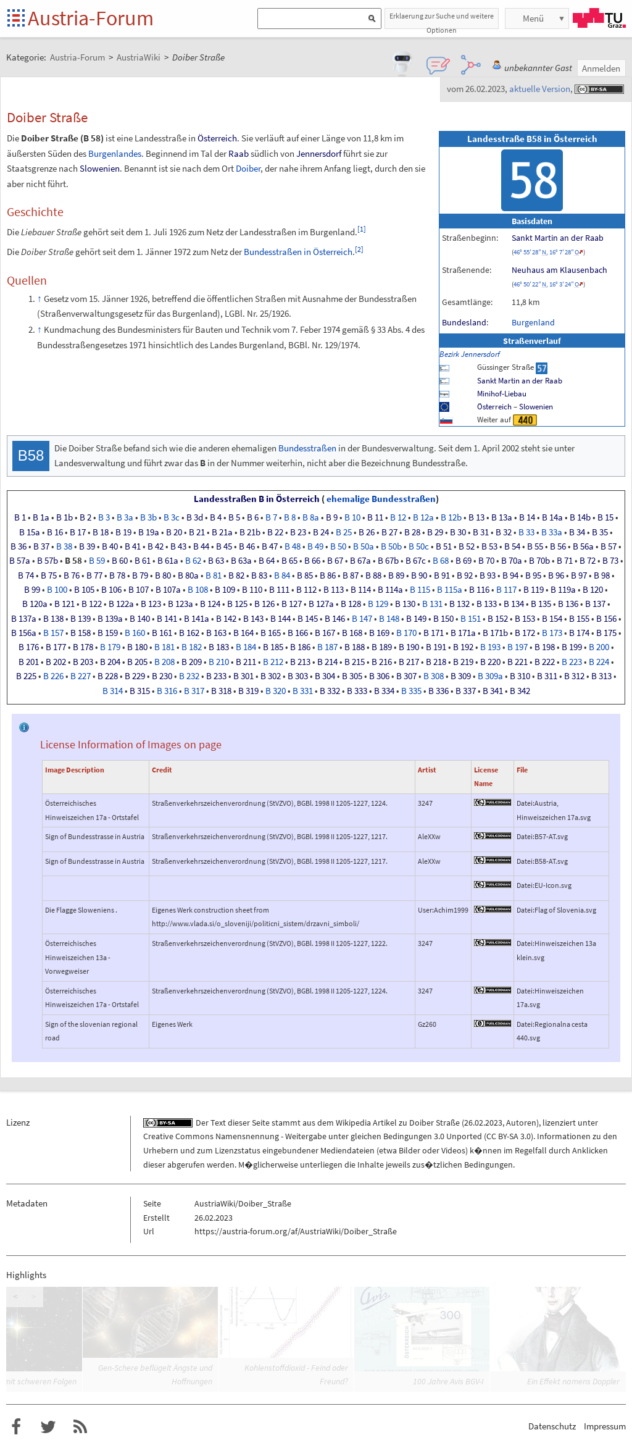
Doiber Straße (434, 1122)
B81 (214, 575)
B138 (53, 618)
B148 (389, 618)
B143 (253, 618)
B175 (606, 632)
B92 (465, 575)
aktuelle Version (539, 88)
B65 (289, 560)
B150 (443, 618)
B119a (563, 589)
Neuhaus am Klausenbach (559, 269)
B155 (579, 618)
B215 (354, 661)
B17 (78, 532)
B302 (270, 676)
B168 (352, 632)
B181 (164, 647)
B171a (463, 632)
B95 (533, 575)
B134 (514, 603)
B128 (351, 603)
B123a (180, 603)
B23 (298, 532)
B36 (18, 546)
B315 (140, 690)
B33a (551, 532)
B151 (470, 618)
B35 (600, 532)
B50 (338, 546)
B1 (20, 517)
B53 (489, 546)
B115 (420, 589)
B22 (275, 532)
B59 (97, 560)
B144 (280, 618)
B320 (275, 690)
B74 (26, 575)
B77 (94, 575)
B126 (264, 603)
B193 (490, 647)
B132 (459, 603)
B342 (520, 690)
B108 (198, 589)
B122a (121, 603)
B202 (56, 661)
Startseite (17, 19)
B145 (307, 618)
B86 (328, 575)
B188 (354, 647)
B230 (162, 676)
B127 (291, 603)
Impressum (605, 1426)
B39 (87, 546)
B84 (282, 575)
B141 (167, 618)
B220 (490, 661)
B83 (259, 575)
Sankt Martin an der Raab (558, 237)
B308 (433, 676)
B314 (112, 690)
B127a (321, 603)
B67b (388, 560)
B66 (312, 560)
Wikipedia (353, 1122)
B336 (438, 690)
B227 (80, 676)
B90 (419, 575)
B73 (610, 560)
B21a (222, 532)
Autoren (521, 1122)
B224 (599, 661)
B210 (219, 661)
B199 (572, 647)
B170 (406, 632)
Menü (533, 18)
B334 (384, 690)
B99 (32, 589)
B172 (525, 632)
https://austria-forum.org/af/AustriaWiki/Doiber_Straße (295, 1231)
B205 (137, 661)
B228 (108, 676)
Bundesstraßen (307, 448)
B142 (226, 618)
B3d (194, 517)
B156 (606, 618)
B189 (382, 647)
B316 (167, 690)
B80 (163, 575)
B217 (409, 661)
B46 (247, 546)
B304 (325, 676)
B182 (191, 647)
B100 (57, 589)
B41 (133, 546)
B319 (248, 690)
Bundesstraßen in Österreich (298, 251)
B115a (449, 589)
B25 (344, 532)
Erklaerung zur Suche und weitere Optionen (441, 20)
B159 (108, 632)
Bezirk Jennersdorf (469, 354)
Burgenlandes (114, 153)
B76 (72, 575)
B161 (162, 632)
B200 (599, 647)
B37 (41, 546)
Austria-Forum (91, 18)
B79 (140, 575)
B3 (104, 517)
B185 (273, 647)
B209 (191, 661)
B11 (375, 517)
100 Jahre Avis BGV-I (448, 1381)
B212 (273, 661)
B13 (476, 517)
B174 (579, 632)
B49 (315, 546)
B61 (143, 560)
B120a (35, 603)
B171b (495, 632)
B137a (23, 618)
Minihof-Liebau (501, 393)
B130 (405, 603)
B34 (577, 532)
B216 (382, 661)
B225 (26, 676)
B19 (123, 532)
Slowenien (536, 406)
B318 (221, 690)
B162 (189, 632)
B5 (234, 517)
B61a (167, 560)
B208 (164, 661)
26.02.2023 (483, 1122)
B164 (243, 632)
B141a (196, 618)
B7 (271, 517)
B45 (224, 546)
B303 (298, 676)
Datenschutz (552, 1426)
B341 (493, 690)
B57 (609, 546)
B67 (335, 560)
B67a (360, 560)
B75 (49, 575)
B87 (351, 575)
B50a (363, 546)
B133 (486, 603)
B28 (412, 532)
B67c (415, 560)
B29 (435, 532)
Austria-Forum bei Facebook (16, 1427)
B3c (172, 517)
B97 (579, 575)
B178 (83, 647)
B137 (595, 603)
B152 (498, 618)
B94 (510, 575)
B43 (178, 546)
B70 (486, 560)
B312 (574, 676)
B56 (558, 546)
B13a (501, 517)
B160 (135, 632)
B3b (148, 517)
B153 (525, 618)
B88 (373, 575)
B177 (56, 647)
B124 (210, 603)
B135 (541, 603)
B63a (241, 560)
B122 (91, 603)
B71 (565, 560)
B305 (352, 676)
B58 (73, 560)
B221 (517, 661)
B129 (378, 603)
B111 (279, 589)
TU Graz (599, 18)
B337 (465, 690)
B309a (490, 676)
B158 (80, 632)
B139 (80, 618)
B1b (64, 517)
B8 (290, 517)
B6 (253, 517)
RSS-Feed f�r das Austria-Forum (80, 1427)
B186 (300, 647)
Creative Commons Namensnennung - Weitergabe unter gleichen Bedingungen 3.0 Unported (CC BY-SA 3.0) (338, 1136)
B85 (305, 575)
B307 (406, 676)
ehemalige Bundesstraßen (381, 498)
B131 (432, 603)
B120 (593, 589)
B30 (458, 532)
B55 (535, 546)
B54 (512, 546)
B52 (467, 546)
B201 (29, 661)
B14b (580, 517)
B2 (85, 517)
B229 (135, 676)
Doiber (248, 168)
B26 (367, 532)
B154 (552, 618)
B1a (41, 517)
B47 (270, 546)
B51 (444, 546)
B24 (321, 532)
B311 (547, 676)
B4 (216, 517)
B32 (504, 532)
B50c (419, 546)
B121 (64, 603)
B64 (267, 560)
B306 (379, 676)
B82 (236, 575)
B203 (83, 661)
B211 (246, 661)
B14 (527, 517)
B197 (517, 647)
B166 (298, 632)
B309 (461, 676)
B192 (463, 647)
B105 (84, 589)
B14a (552, 517)
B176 (29, 647)
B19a (148, 532)
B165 (270, 632)
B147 (362, 618)
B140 (140, 618)
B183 (219, 647)
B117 (506, 589)
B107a (168, 589)
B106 (111, 589)
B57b (47, 560)
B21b (249, 532)
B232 (189, 676)
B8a (310, 517)
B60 (120, 560)
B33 (526, 532)
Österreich (494, 406)
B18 (101, 532)
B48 (293, 546)
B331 (303, 690)
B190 (409, 647)
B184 (246, 647)
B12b (451, 517)
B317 (194, 690)
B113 (333, 589)
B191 (436, 647)
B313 (601, 676)
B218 (436, 661)
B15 (605, 517)
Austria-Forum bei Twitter (48, 1427)
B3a (125, 517)
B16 (55, 532)
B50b (391, 546)
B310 (520, 676)
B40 (110, 546)
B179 (110, 647)
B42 (156, 546)
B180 (137, 647)
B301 (243, 676)
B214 (327, 661)
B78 (117, 575)
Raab (238, 153)
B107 (138, 589)
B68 (441, 560)
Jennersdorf (318, 153)
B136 (568, 603)
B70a (511, 560)
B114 (361, 589)
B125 (237, 603)
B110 (252, 589)
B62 (193, 560)
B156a (23, 632)
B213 (300, 661)
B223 (572, 661)
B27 (389, 532)
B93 (488, 575)
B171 (433, 632)
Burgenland (533, 322)
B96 (556, 575)
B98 (602, 575)
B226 (53, 676)
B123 (151, 603)
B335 (411, 690)
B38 (64, 546)
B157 (53, 632)
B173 (552, 632)
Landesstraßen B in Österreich (257, 498)
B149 (416, 618)
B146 (335, 618)
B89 (396, 575)
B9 (332, 517)
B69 (463, 560)
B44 (201, 546)
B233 (216, 676)
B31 (481, 532)
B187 (327, 647)
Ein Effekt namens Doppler (573, 1381)
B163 (216, 632)
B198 (544, 647)
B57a (19, 560)
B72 (588, 560)
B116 (479, 589)
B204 (110, 661)
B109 (225, 589)
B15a (29, 532)
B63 (216, 560)
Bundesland (464, 322)
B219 (463, 661)
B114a (390, 589)
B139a (110, 618)
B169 (379, 632)
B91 (442, 575)
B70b (539, 560)
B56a (583, 546)
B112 (306, 589)
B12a (423, 517)
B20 (174, 532)
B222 (544, 661)
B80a (188, 575)
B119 (533, 589)
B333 (357, 690)
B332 (330, 690)
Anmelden (601, 68)
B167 (325, 632)
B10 (352, 517)
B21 (197, 532)
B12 (398, 517)
